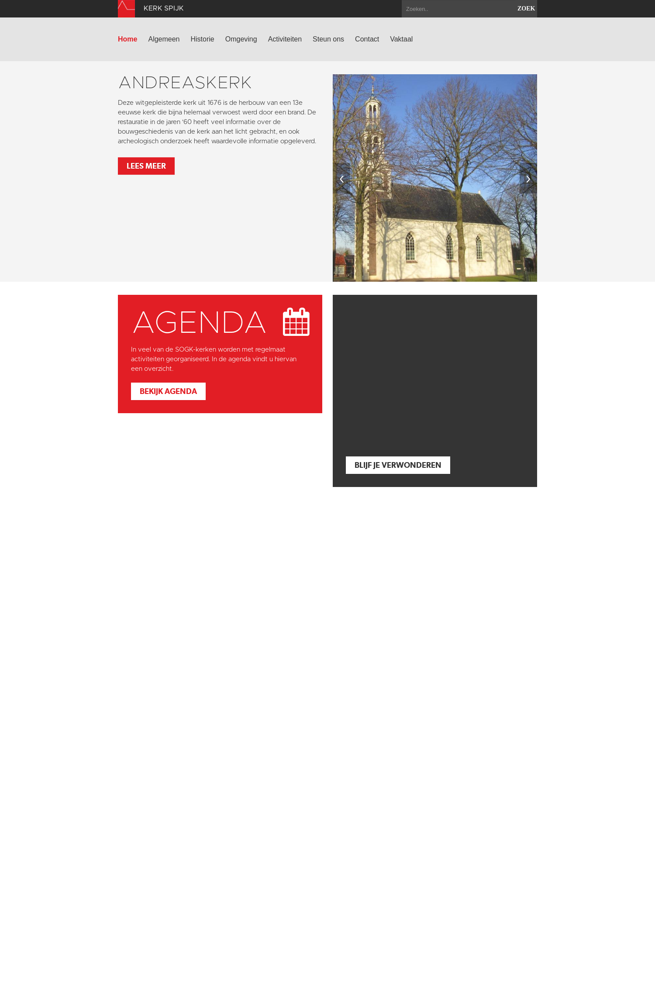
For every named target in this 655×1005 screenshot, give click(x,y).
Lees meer (146, 165)
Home (127, 39)
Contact (367, 39)
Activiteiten (285, 39)
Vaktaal (401, 39)
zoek (526, 8)
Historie (202, 39)
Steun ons (328, 39)
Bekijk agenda (168, 391)
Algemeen (163, 39)
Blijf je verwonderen (398, 465)
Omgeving (241, 39)
